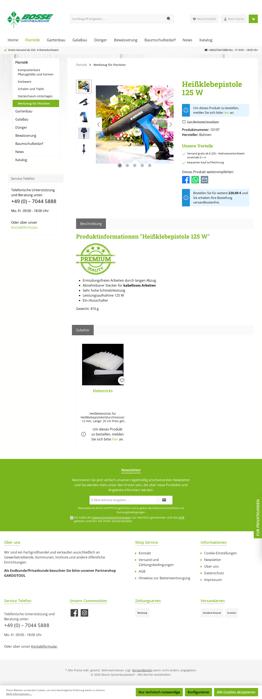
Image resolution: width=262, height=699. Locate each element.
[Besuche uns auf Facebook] (74, 613)
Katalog (21, 160)
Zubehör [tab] (83, 330)
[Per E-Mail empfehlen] (204, 179)
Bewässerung (25, 135)
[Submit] (164, 500)
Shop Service (146, 542)
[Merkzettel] (204, 19)
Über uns (211, 566)
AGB (181, 517)
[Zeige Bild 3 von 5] (134, 165)
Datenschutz (214, 573)
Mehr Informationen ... (19, 694)
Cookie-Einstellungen (220, 553)
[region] (125, 124)
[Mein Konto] (234, 19)
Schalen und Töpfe (31, 89)
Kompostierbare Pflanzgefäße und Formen (35, 72)
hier (226, 112)
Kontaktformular (24, 227)
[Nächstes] (170, 124)
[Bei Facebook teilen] (185, 179)
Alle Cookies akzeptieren (236, 692)
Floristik (21, 62)
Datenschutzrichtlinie (165, 508)
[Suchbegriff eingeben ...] (117, 19)
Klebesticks (103, 390)
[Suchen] (169, 19)
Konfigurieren (198, 692)
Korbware (24, 82)
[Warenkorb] (253, 19)
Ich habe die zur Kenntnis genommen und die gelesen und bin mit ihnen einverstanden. (129, 519)
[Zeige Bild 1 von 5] (119, 165)
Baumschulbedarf (29, 143)
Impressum (213, 579)
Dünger (21, 127)
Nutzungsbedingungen (130, 512)
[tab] (91, 223)
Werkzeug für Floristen (34, 103)
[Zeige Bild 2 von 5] (127, 165)
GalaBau (21, 119)
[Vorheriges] (99, 124)
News (19, 151)
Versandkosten (142, 670)
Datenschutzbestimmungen (111, 517)
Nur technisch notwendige (159, 692)
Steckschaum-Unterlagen (35, 96)
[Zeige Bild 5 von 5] (149, 165)
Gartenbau (23, 111)
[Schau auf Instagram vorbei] (84, 613)
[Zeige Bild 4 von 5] (142, 165)
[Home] (13, 40)
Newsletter (212, 559)
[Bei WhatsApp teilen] (195, 179)
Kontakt (145, 553)
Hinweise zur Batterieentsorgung (164, 578)
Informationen (214, 542)
